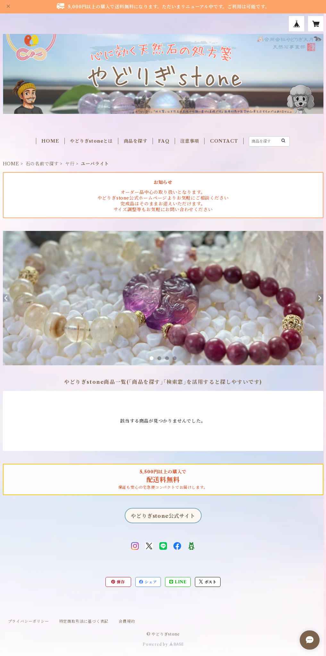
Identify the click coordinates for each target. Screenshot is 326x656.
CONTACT (224, 141)
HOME (50, 141)
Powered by (163, 644)
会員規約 (127, 621)
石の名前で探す (42, 164)
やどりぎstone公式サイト (163, 516)
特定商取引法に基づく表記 (84, 621)
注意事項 (189, 141)
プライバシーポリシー (28, 621)
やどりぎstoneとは (91, 141)
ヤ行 (70, 164)
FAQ (163, 141)
